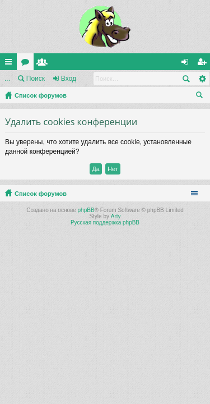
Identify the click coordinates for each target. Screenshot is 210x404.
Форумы (27, 64)
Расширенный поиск (201, 78)
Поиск (35, 78)
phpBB (86, 210)
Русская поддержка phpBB (105, 222)
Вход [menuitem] (187, 64)
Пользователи (44, 64)
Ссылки (10, 64)
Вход (68, 78)
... (7, 78)
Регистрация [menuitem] (204, 64)
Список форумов (41, 95)
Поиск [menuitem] (201, 96)
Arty (116, 216)
